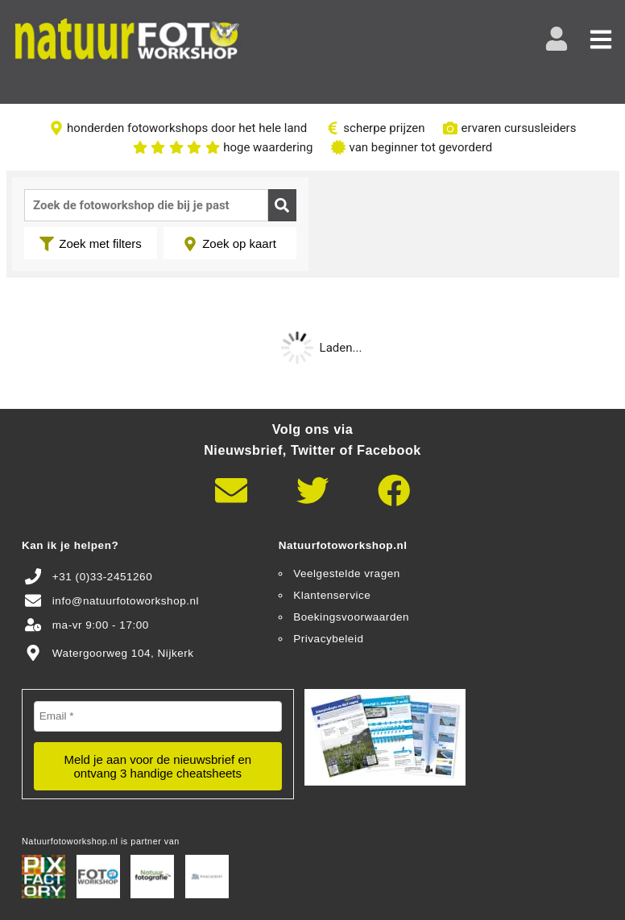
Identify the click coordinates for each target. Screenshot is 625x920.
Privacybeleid (328, 639)
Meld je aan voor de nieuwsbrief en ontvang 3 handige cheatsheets (157, 766)
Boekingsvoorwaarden (351, 617)
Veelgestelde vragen (346, 573)
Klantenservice (331, 595)
